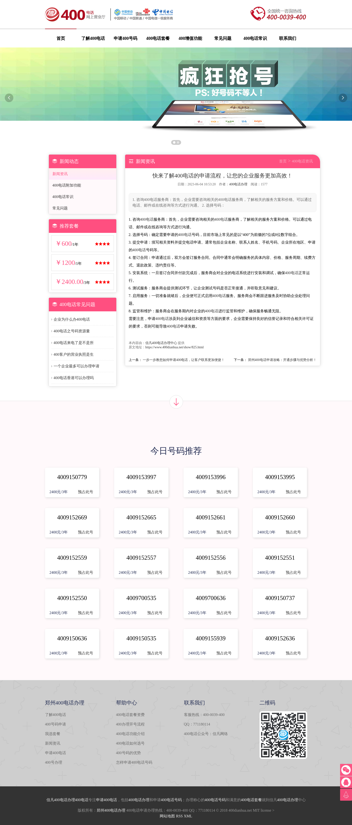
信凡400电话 (56, 800)
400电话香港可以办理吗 (74, 378)
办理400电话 (77, 800)
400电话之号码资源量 (72, 331)
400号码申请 (55, 724)
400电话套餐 (158, 38)
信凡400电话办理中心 (161, 343)
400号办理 (53, 762)
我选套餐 (52, 734)
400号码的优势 (128, 753)
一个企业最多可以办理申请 (76, 366)
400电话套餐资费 (130, 715)
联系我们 (287, 38)
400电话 (146, 219)
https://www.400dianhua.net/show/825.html (174, 347)
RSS (179, 816)
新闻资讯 (60, 174)
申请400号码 (125, 38)
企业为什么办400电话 (72, 319)
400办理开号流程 (130, 724)
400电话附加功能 (66, 185)
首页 (60, 38)
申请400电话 (55, 753)
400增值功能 (190, 38)
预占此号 (85, 492)
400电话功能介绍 (130, 734)
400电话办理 (238, 184)
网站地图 (167, 816)
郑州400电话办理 (111, 810)
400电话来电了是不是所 (74, 343)
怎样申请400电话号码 (134, 762)
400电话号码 (171, 800)
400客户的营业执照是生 (74, 354)
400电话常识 (255, 38)
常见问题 (222, 38)
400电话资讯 (302, 161)
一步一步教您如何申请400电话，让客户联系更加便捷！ (183, 360)
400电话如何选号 (130, 743)
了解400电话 (93, 38)
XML (188, 816)
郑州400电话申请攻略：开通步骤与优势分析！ (282, 360)
